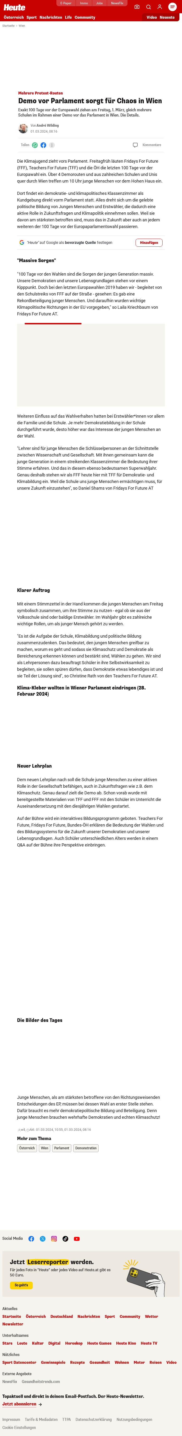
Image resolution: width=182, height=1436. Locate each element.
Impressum (11, 1419)
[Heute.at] (14, 7)
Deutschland (61, 1316)
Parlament (61, 1148)
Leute (22, 1343)
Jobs (99, 3)
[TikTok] (65, 1238)
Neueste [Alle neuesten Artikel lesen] (167, 17)
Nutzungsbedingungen (134, 1419)
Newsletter (12, 1324)
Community (85, 17)
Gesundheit (100, 1362)
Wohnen (122, 1362)
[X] (43, 1238)
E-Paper (66, 3)
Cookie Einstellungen (19, 1427)
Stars (7, 1343)
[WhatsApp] (35, 145)
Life (68, 17)
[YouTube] (77, 1238)
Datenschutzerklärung (94, 1419)
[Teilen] (52, 145)
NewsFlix (117, 3)
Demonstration (85, 1148)
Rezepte (77, 1362)
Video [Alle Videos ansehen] (152, 17)
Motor (139, 1362)
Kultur (38, 1343)
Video (171, 1362)
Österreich (14, 17)
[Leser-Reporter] (137, 7)
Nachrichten (51, 17)
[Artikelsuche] (148, 7)
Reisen (156, 1362)
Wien (22, 25)
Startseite (8, 25)
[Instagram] (54, 1238)
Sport (32, 17)
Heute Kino (126, 1343)
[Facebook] (43, 145)
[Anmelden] (160, 7)
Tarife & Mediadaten (41, 1419)
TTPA (66, 1419)
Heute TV (149, 1343)
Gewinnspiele (53, 1362)
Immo (84, 3)
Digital (54, 1343)
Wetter (151, 1316)
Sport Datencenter (19, 1362)
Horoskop (73, 1343)
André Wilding (47, 125)
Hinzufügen (149, 243)
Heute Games (99, 1343)
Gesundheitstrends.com (41, 1381)
